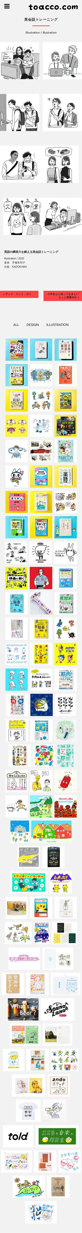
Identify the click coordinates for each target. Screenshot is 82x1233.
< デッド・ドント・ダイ (17, 294)
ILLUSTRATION (57, 325)
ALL (16, 325)
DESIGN (32, 325)
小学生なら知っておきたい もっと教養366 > (63, 296)
